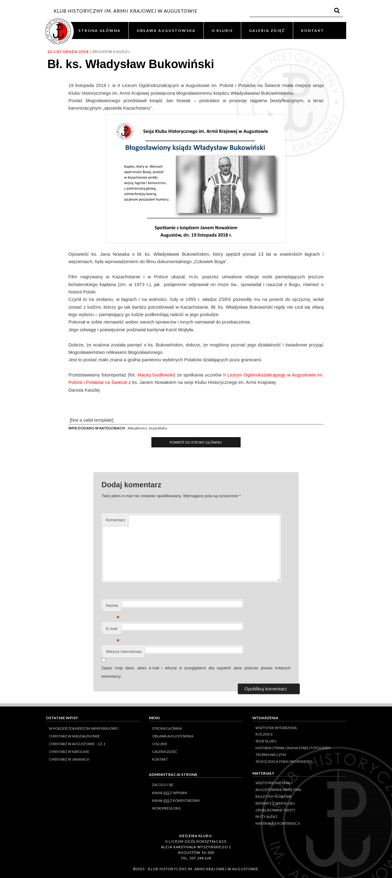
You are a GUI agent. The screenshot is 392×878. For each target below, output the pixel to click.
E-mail (113, 630)
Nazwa (113, 607)
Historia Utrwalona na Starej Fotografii (292, 748)
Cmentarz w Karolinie (69, 752)
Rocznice (264, 734)
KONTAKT (312, 30)
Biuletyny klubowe (273, 796)
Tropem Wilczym (270, 755)
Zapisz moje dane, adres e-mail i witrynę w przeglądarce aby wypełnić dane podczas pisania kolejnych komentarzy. (196, 672)
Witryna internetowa (124, 651)
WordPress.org (166, 808)
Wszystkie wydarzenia (276, 728)
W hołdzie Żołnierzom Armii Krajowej (84, 728)
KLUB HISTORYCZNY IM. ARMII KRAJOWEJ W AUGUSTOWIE (126, 11)
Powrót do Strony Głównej (196, 442)
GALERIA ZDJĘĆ (267, 30)
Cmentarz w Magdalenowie (74, 736)
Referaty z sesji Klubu (275, 803)
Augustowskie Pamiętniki (278, 790)
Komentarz (115, 520)
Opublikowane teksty (275, 810)
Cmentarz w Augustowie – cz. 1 (77, 744)
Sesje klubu (158, 428)
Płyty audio (266, 817)
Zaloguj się (162, 785)
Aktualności (137, 428)
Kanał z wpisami (169, 793)
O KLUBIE (222, 30)
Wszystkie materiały (274, 783)
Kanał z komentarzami (176, 800)
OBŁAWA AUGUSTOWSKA (166, 30)
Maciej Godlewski (155, 374)
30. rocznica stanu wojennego (283, 761)
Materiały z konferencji (277, 823)
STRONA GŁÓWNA (99, 30)
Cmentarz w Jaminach (69, 759)
